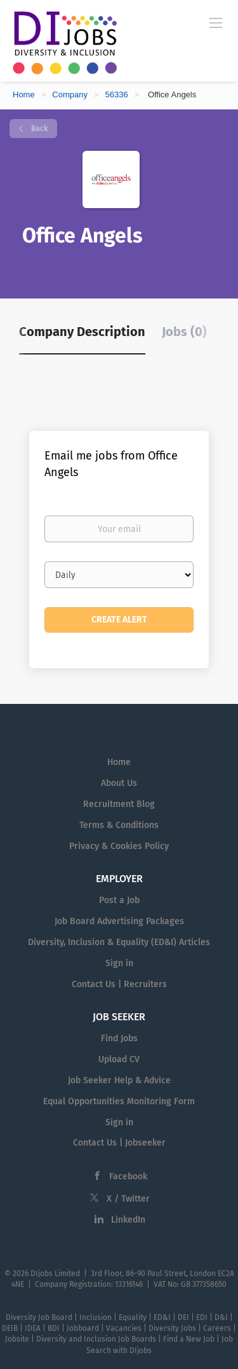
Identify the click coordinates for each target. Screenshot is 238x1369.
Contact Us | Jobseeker (119, 1142)
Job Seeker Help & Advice (119, 1080)
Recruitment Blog (119, 804)
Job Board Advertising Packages (119, 921)
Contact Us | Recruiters (119, 984)
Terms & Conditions (119, 825)
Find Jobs (119, 1038)
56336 (116, 94)
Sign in (119, 963)
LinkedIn (128, 1219)
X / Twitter (128, 1198)
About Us (119, 783)
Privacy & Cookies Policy (119, 846)
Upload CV (119, 1059)
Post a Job (119, 900)
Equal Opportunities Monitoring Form (119, 1101)
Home (24, 94)
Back (38, 128)
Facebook (128, 1176)
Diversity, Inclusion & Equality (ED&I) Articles (119, 942)
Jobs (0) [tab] (184, 331)
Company (70, 94)
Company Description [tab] (82, 331)
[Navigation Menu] (215, 22)
